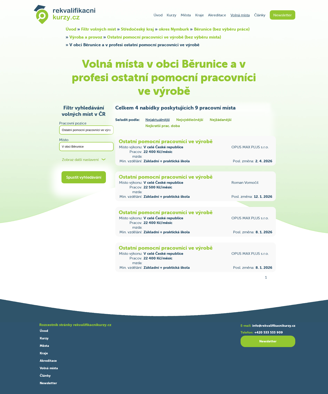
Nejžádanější (220, 119)
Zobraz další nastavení (80, 159)
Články (259, 15)
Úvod (158, 15)
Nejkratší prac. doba (162, 125)
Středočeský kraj (137, 29)
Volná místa (240, 15)
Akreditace (217, 15)
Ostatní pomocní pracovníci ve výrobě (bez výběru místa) (164, 37)
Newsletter (282, 15)
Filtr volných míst (98, 29)
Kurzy (171, 15)
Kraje (199, 15)
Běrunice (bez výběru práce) (221, 29)
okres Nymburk (174, 29)
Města (186, 15)
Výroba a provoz (85, 37)
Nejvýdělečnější (189, 119)
